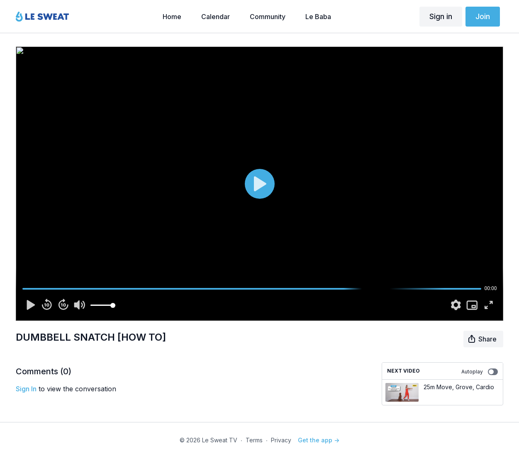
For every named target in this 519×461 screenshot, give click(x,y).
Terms (254, 440)
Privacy (281, 440)
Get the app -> (318, 440)
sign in (26, 389)
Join (482, 16)
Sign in (440, 16)
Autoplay (479, 371)
